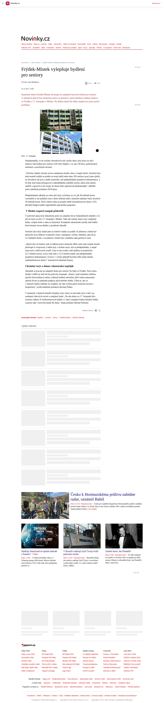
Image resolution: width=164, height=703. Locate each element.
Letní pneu (88, 687)
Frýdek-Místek (65, 318)
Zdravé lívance (88, 661)
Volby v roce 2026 (28, 654)
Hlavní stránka (26, 44)
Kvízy (85, 48)
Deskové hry (98, 687)
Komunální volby (27, 657)
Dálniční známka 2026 (132, 657)
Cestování (50, 48)
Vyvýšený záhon (124, 683)
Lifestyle (112, 44)
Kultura (95, 44)
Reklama (46, 696)
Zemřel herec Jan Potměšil (118, 551)
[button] (61, 131)
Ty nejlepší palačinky (90, 654)
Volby (50, 44)
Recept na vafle (88, 667)
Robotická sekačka (70, 683)
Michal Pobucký (78, 318)
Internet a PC (26, 48)
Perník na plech (88, 671)
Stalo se (36, 44)
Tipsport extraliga (48, 671)
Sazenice (47, 683)
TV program (107, 48)
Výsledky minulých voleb (30, 664)
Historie (58, 48)
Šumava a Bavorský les (112, 661)
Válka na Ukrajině (69, 44)
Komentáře (81, 44)
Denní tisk (117, 48)
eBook (88, 83)
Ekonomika (103, 44)
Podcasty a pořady (70, 48)
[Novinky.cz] (35, 39)
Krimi (89, 44)
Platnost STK (128, 671)
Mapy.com (46, 679)
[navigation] (3, 3)
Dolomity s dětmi (109, 671)
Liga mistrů (66, 671)
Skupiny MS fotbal (69, 661)
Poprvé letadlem (109, 657)
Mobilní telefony (47, 687)
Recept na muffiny (89, 657)
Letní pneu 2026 (130, 654)
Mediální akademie (72, 696)
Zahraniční (58, 44)
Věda (43, 48)
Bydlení (40, 318)
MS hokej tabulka (48, 661)
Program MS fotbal (69, 657)
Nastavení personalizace (127, 696)
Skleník (105, 683)
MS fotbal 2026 (68, 654)
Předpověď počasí (59, 679)
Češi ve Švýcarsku (110, 664)
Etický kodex (85, 696)
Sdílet (97, 83)
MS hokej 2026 (47, 654)
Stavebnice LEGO (61, 687)
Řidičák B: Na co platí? (132, 664)
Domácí (44, 44)
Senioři (48, 318)
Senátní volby (26, 661)
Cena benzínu (72, 679)
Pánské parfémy (134, 687)
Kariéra (54, 696)
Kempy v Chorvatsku (111, 654)
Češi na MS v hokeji (49, 664)
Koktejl (118, 44)
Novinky (24, 82)
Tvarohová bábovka (90, 664)
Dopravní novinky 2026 (132, 661)
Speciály (92, 48)
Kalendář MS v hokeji (50, 667)
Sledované (126, 48)
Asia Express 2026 (114, 679)
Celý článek (92, 509)
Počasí (99, 48)
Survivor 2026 (100, 679)
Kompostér (96, 683)
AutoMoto (36, 48)
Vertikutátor (56, 683)
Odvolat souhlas (110, 696)
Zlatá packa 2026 (86, 679)
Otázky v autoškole (131, 667)
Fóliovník (113, 683)
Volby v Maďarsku (28, 671)
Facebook (31, 696)
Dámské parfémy (76, 687)
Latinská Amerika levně (111, 667)
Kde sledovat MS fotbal (70, 664)
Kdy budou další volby (29, 667)
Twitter (39, 696)
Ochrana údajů (97, 696)
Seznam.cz (156, 3)
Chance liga (66, 667)
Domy (55, 318)
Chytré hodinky (120, 687)
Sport (80, 48)
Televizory (109, 687)
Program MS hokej (49, 657)
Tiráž (61, 696)
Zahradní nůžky (84, 683)
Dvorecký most (128, 679)
